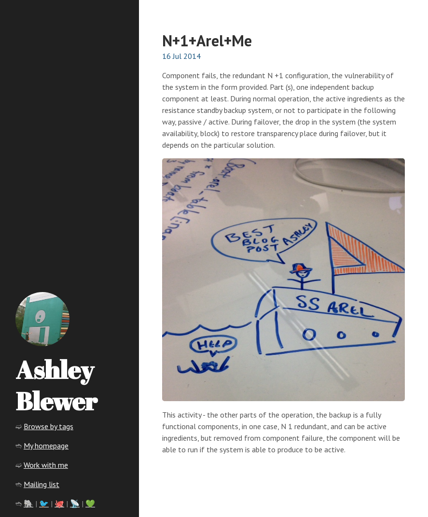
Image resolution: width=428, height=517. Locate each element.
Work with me (46, 465)
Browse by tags (48, 426)
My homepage (46, 445)
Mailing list (41, 484)
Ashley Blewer (56, 385)
